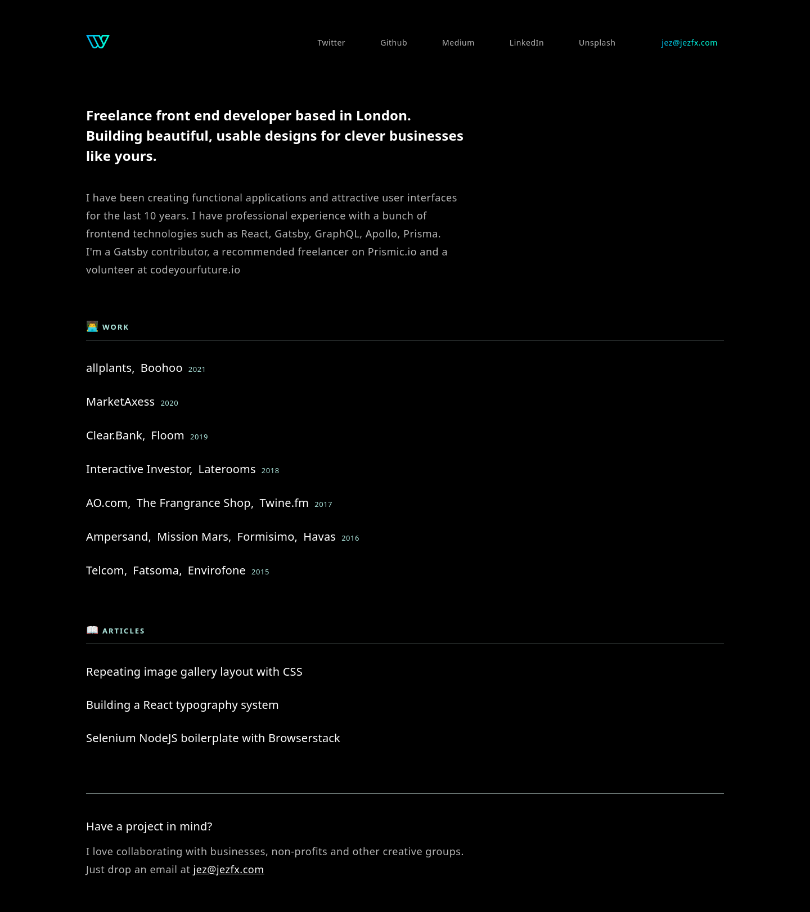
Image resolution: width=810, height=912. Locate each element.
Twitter (332, 42)
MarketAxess (120, 401)
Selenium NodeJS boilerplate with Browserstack (213, 737)
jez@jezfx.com (690, 42)
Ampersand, (118, 536)
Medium (458, 42)
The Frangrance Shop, (195, 502)
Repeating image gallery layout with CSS (194, 671)
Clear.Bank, (116, 435)
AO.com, (108, 502)
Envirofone (217, 570)
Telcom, (106, 570)
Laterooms (226, 469)
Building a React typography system (182, 704)
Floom (167, 435)
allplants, (110, 367)
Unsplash (597, 42)
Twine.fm (284, 502)
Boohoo (162, 367)
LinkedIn (527, 42)
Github (393, 42)
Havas (319, 536)
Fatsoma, (157, 570)
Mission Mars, (194, 536)
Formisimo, (267, 536)
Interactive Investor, (139, 469)
